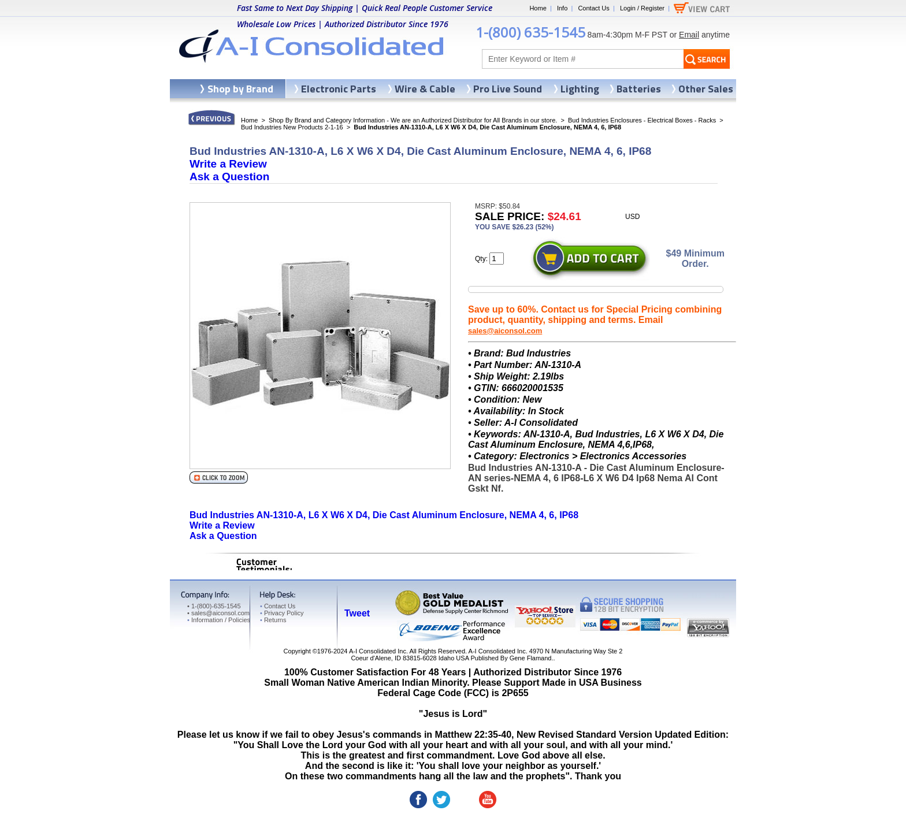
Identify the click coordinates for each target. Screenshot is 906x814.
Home (537, 8)
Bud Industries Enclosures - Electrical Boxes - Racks (642, 120)
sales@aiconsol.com (505, 330)
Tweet (357, 613)
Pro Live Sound (507, 88)
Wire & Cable (425, 88)
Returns (273, 619)
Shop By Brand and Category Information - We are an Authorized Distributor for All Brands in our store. (413, 120)
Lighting (579, 88)
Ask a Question (229, 176)
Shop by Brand (240, 88)
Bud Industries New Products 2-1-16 (292, 127)
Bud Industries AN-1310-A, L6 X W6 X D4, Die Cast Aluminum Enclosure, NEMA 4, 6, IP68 (384, 515)
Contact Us (593, 8)
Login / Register (642, 8)
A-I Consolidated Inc (377, 651)
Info (562, 8)
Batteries (639, 88)
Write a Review (228, 164)
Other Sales (705, 88)
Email (689, 34)
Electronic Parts (338, 88)
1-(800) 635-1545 (530, 32)
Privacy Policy (281, 612)
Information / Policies (218, 619)
